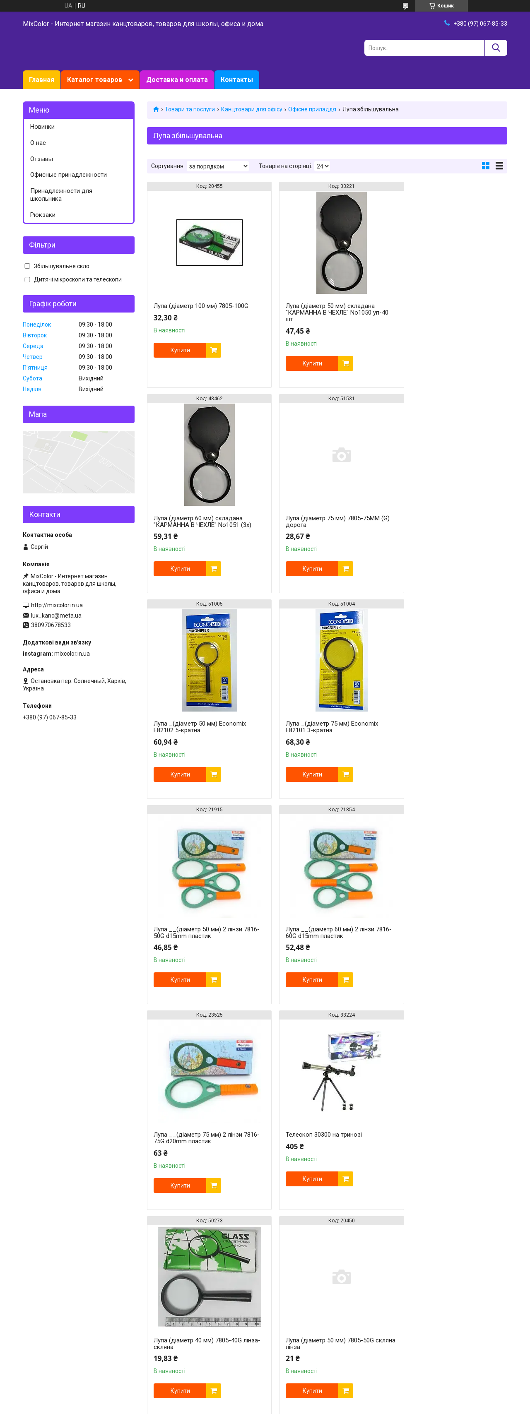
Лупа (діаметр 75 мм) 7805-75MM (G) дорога (201, 521)
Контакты (237, 80)
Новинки (42, 126)
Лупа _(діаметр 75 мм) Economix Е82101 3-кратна (444, 521)
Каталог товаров (94, 80)
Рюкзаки (42, 215)
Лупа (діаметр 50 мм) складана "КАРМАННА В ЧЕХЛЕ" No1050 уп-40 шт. (320, 312)
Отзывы (41, 159)
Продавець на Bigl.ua (265, 1399)
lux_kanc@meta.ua (56, 615)
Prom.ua (304, 1391)
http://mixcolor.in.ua (57, 605)
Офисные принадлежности (68, 174)
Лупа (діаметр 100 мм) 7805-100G (201, 306)
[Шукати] (495, 48)
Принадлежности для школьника (61, 194)
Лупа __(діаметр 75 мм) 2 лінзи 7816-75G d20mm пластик (442, 726)
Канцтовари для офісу (251, 109)
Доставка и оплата (177, 80)
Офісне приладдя (312, 109)
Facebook (35, 1268)
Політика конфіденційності (390, 1406)
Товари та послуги (190, 109)
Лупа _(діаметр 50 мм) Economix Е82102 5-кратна (322, 521)
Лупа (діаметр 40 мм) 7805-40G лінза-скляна (320, 932)
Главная (41, 80)
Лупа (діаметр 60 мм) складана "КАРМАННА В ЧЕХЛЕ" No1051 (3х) (447, 309)
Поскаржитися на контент (324, 1406)
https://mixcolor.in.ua (235, 1363)
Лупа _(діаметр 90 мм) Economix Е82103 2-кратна (200, 1138)
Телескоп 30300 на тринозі (192, 929)
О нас (38, 143)
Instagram (36, 1260)
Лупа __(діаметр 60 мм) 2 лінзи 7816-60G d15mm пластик (320, 726)
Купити (180, 350)
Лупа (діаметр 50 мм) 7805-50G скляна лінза (442, 932)
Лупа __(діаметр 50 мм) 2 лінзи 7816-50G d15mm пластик (198, 726)
